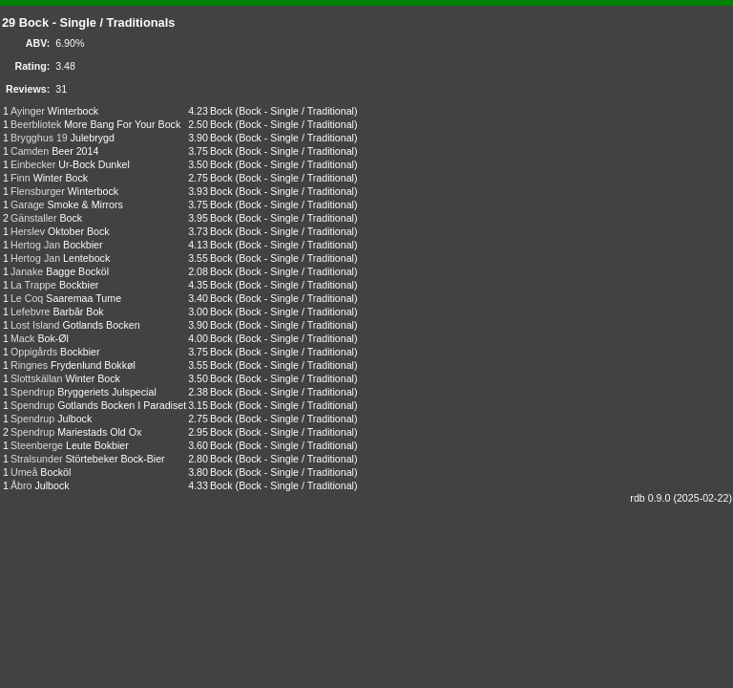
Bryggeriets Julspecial (107, 392)
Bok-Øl (53, 338)
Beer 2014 (75, 151)
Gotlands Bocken (100, 325)
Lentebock (86, 258)
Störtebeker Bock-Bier (114, 458)
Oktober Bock (79, 231)
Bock (221, 111)
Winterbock (73, 111)
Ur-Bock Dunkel (94, 164)
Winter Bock (60, 177)
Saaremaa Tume (83, 298)
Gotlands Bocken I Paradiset (121, 405)
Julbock (74, 418)
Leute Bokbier (97, 445)
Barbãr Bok (77, 311)
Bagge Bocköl (77, 271)
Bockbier (82, 244)
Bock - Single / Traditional (296, 111)
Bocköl (55, 472)
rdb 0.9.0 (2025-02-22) (681, 498)
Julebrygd (93, 137)
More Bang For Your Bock (122, 124)
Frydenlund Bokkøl (93, 365)
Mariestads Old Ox (99, 432)
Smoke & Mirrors (84, 204)
